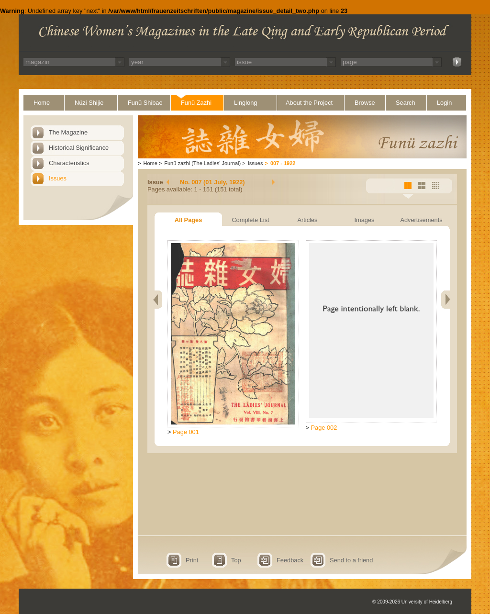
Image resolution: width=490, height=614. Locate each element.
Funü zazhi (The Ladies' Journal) (202, 163)
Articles (308, 219)
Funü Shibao (145, 102)
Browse (365, 102)
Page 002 (324, 427)
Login (444, 102)
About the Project (309, 102)
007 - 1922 (283, 163)
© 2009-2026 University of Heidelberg (412, 601)
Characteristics (69, 163)
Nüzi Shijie (89, 102)
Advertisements (421, 219)
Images (365, 219)
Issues (58, 178)
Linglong (245, 102)
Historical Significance (79, 147)
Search (405, 102)
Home (41, 102)
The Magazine (68, 132)
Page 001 (186, 431)
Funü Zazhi (196, 102)
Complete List (250, 219)
